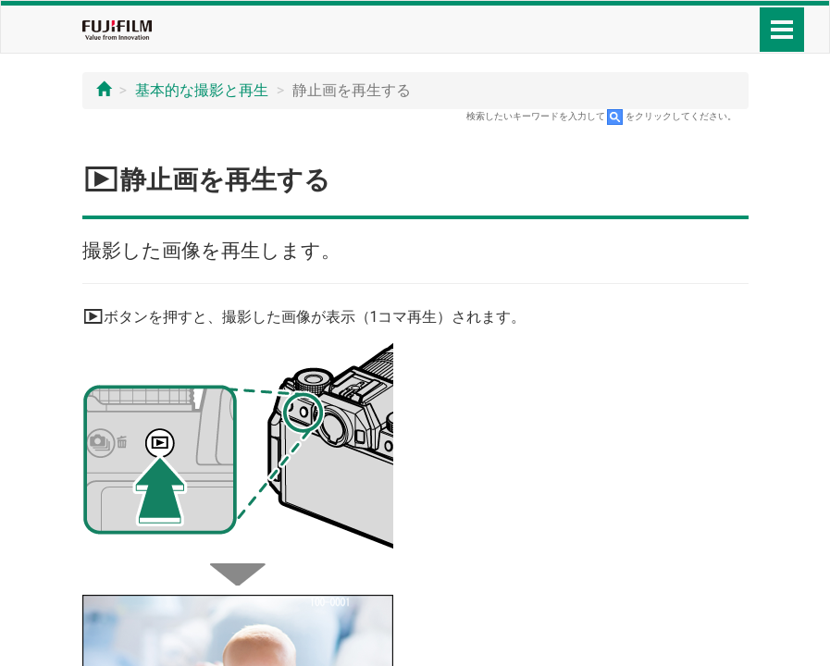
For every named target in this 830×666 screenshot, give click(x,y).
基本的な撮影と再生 (201, 90)
